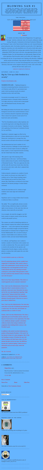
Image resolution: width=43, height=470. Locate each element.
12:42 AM (8, 375)
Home (15, 382)
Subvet (24, 35)
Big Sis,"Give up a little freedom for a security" (15, 76)
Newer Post (4, 382)
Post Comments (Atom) (15, 386)
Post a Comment (5, 379)
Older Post (26, 382)
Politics (19, 358)
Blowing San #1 (21, 6)
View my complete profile (21, 69)
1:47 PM (17, 354)
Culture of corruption (14, 357)
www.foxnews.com (11, 81)
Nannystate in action (8, 358)
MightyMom (8, 368)
